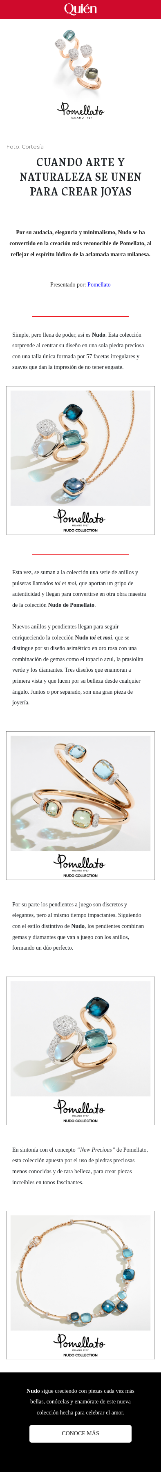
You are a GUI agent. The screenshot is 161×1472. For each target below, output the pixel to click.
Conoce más (80, 1433)
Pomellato (99, 285)
